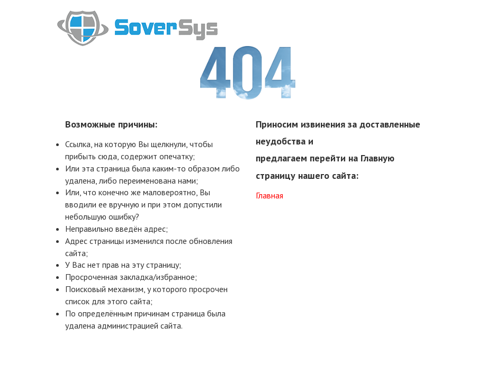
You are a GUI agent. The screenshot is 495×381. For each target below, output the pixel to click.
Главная (269, 195)
